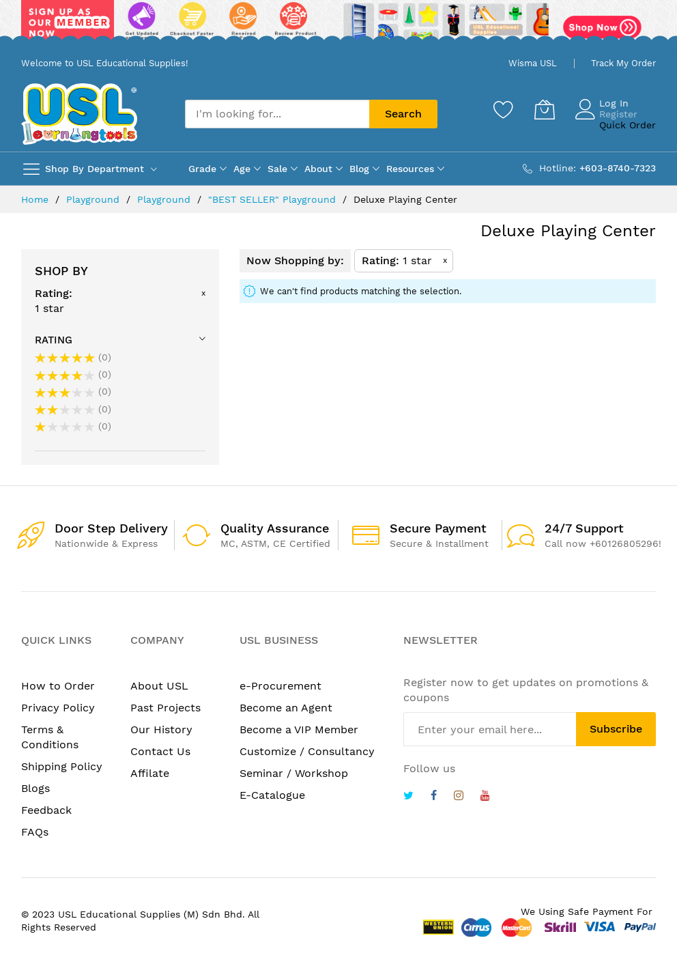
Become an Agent (286, 707)
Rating (53, 340)
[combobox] (277, 114)
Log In (614, 103)
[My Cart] (544, 109)
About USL (159, 685)
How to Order (58, 685)
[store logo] (79, 113)
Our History (161, 729)
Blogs (35, 788)
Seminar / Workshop (294, 773)
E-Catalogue (272, 795)
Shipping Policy (61, 766)
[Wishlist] (503, 109)
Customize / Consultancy (307, 751)
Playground (94, 199)
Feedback (46, 810)
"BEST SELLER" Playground (273, 199)
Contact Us (160, 751)
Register (618, 114)
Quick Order (627, 124)
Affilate (149, 773)
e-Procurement (280, 685)
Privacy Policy (58, 707)
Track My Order (623, 63)
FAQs (34, 831)
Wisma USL (532, 63)
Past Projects (165, 707)
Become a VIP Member (299, 729)
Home (36, 199)
